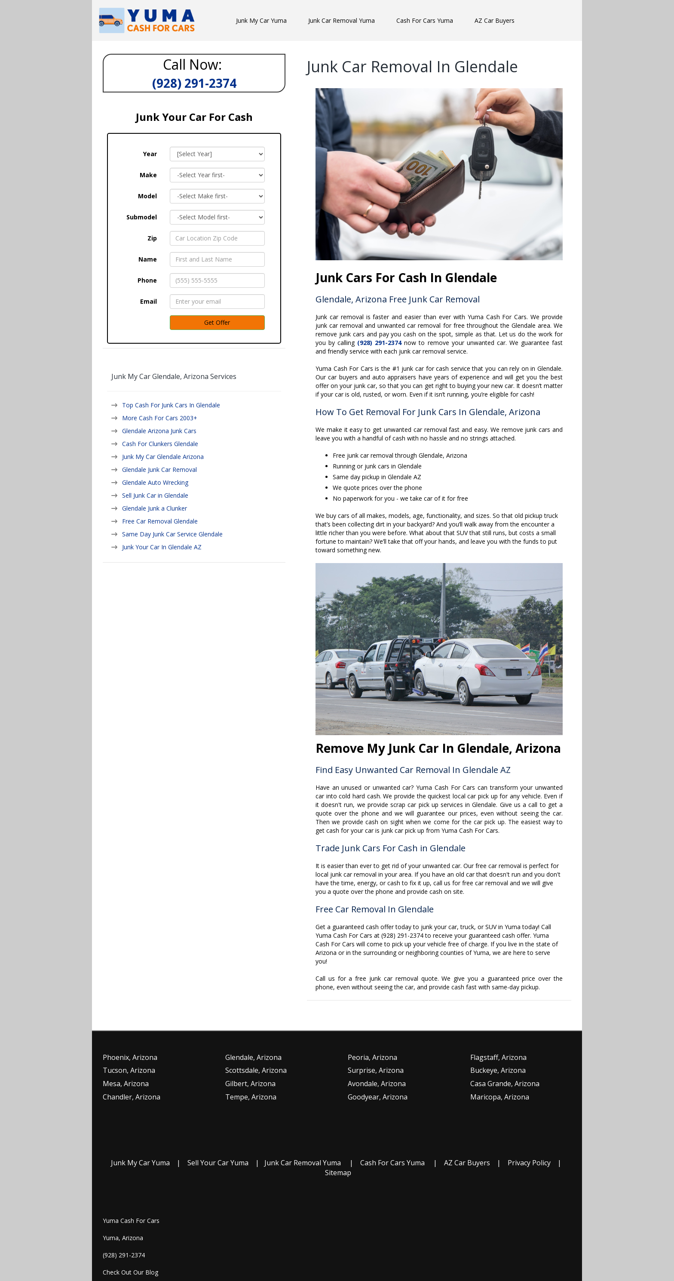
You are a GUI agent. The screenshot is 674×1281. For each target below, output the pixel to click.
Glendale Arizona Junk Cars (159, 431)
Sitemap (338, 1172)
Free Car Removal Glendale (160, 521)
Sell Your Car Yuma (217, 1162)
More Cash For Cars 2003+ (159, 418)
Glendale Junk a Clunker (154, 508)
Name (147, 259)
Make (148, 175)
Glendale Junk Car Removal (159, 469)
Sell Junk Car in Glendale (155, 495)
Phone (147, 280)
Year (150, 154)
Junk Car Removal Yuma (302, 1162)
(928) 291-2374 (124, 1255)
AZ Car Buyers (467, 1162)
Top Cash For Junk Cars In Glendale (171, 405)
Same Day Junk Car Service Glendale (172, 534)
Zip (152, 238)
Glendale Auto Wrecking (155, 482)
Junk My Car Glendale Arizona (163, 457)
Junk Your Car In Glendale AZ (162, 547)
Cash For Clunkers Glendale (160, 444)
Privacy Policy (529, 1162)
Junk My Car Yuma (140, 1162)
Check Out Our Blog (130, 1272)
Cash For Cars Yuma (392, 1162)
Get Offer (217, 322)
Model (147, 196)
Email (148, 301)
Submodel (141, 217)
